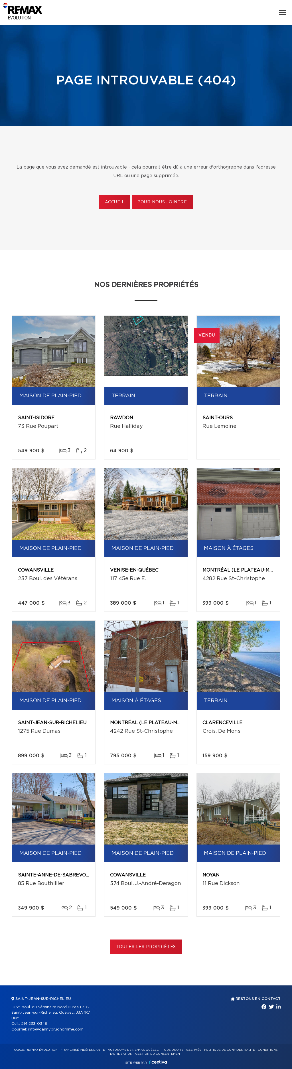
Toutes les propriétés (146, 947)
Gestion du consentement (158, 1053)
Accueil (115, 202)
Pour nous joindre (162, 202)
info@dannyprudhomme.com (56, 1029)
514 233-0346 (34, 1024)
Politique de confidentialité (229, 1049)
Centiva (158, 1062)
